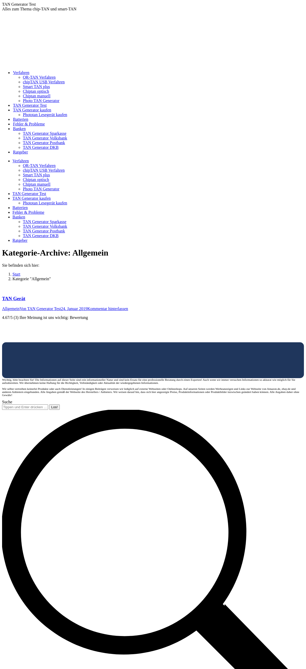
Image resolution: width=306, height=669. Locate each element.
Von (40, 308)
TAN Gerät (13, 298)
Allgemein (11, 308)
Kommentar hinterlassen (107, 308)
